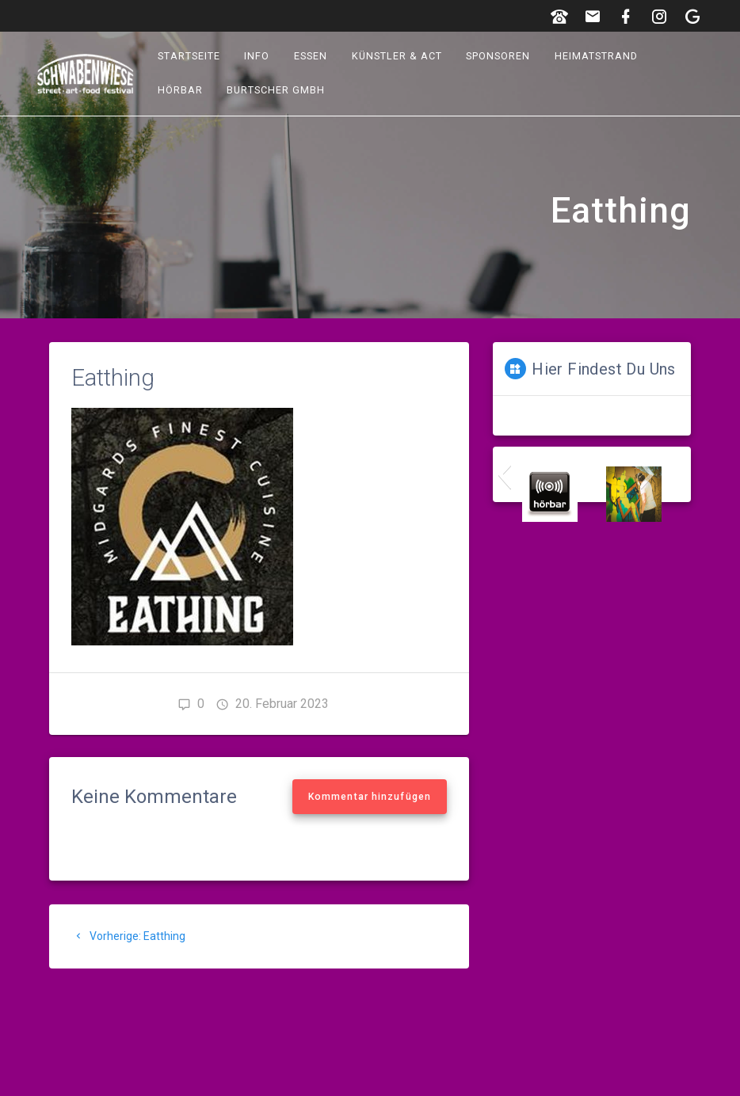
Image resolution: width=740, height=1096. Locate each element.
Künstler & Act (397, 56)
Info (257, 56)
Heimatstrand (596, 56)
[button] (504, 474)
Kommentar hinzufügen (369, 796)
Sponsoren (499, 56)
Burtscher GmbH (276, 90)
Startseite (189, 56)
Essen (310, 56)
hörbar (180, 90)
